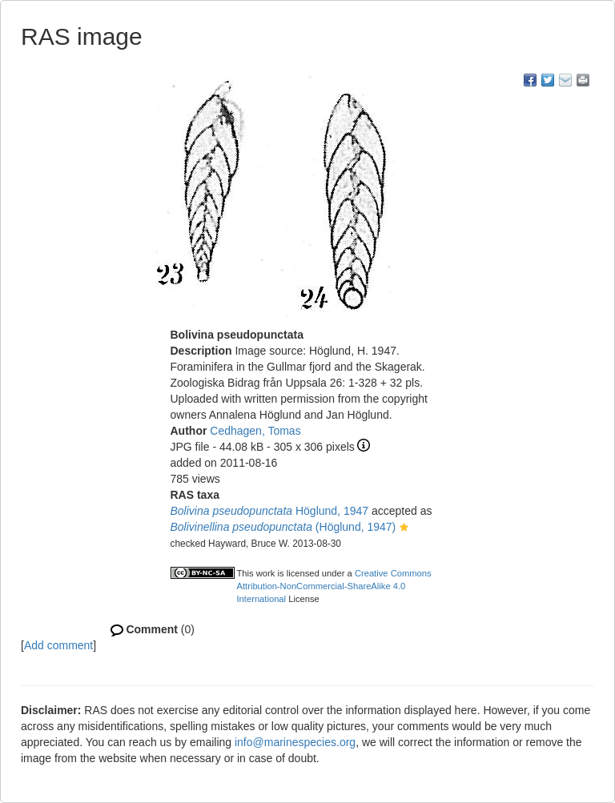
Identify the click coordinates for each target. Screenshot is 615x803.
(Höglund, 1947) (283, 526)
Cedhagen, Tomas (255, 430)
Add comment (58, 645)
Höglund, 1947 (270, 510)
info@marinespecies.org (295, 742)
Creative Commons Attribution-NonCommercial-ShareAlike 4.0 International (334, 586)
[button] (404, 528)
